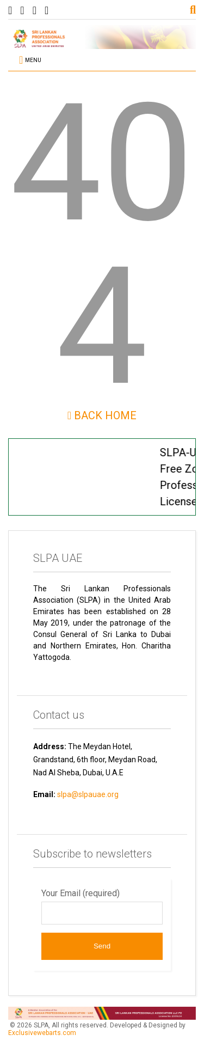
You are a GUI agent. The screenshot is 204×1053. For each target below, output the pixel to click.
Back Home (102, 415)
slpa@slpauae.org (88, 794)
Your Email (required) (102, 906)
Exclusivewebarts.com (42, 1033)
